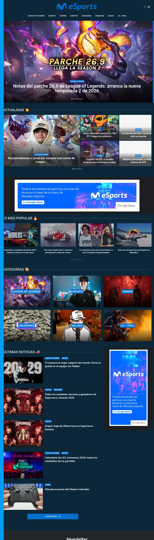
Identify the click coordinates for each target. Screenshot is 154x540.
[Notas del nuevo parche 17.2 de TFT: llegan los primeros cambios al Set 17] (100, 127)
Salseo (111, 16)
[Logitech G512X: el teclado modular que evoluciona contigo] (100, 153)
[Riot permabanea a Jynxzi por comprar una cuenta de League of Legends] (41, 140)
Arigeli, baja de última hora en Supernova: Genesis (69, 427)
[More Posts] (52, 516)
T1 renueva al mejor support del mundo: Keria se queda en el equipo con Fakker (73, 364)
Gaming (62, 16)
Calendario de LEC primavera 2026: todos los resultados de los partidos (71, 461)
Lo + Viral (122, 16)
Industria (99, 16)
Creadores (86, 16)
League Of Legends (36, 16)
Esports (52, 16)
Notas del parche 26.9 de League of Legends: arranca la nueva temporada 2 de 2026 (77, 88)
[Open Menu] (149, 7)
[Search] (145, 7)
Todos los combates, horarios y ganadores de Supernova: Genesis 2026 (70, 395)
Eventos (74, 16)
